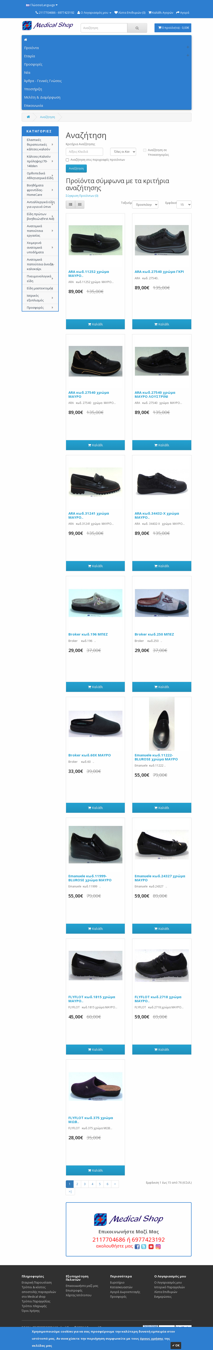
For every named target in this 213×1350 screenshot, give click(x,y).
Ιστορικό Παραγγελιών (169, 1287)
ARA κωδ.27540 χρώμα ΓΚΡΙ (159, 271)
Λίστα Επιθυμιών (165, 1292)
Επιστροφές (74, 1290)
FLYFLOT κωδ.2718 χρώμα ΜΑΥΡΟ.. (158, 998)
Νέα (27, 72)
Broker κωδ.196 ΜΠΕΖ (88, 634)
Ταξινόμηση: (123, 203)
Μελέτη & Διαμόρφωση (42, 97)
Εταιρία (29, 56)
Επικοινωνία (33, 105)
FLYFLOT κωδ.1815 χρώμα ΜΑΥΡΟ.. (91, 998)
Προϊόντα (31, 47)
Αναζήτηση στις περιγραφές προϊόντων (95, 160)
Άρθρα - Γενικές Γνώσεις (43, 80)
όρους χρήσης (151, 1338)
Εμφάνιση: (167, 203)
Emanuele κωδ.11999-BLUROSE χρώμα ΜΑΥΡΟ (90, 878)
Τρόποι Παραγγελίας (36, 1301)
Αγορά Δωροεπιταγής (125, 1292)
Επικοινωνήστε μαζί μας (82, 1286)
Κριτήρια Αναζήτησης (80, 144)
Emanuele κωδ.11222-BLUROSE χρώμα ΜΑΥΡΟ (156, 757)
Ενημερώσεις (162, 1297)
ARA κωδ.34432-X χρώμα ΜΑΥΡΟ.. (157, 515)
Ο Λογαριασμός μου (168, 1282)
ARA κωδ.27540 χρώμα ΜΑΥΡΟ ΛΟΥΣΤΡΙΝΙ (155, 394)
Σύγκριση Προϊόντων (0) (82, 196)
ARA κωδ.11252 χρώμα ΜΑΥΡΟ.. (88, 273)
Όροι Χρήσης (31, 1311)
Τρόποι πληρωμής (34, 1306)
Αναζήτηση (47, 117)
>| (70, 1192)
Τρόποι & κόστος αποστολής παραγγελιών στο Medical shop (39, 1292)
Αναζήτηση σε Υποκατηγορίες (156, 152)
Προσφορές (33, 64)
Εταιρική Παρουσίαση (37, 1282)
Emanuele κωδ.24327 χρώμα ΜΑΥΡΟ (160, 878)
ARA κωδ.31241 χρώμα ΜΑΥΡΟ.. (88, 515)
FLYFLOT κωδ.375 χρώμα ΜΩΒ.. (90, 1119)
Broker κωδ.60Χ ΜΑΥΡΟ (89, 755)
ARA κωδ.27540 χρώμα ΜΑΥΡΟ (88, 394)
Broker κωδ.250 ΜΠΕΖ (154, 634)
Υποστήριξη (33, 89)
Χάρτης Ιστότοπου (79, 1295)
